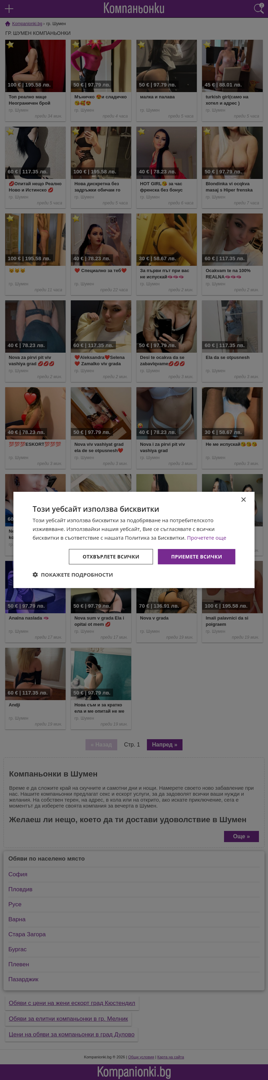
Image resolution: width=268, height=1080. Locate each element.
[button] (72, 574)
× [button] (243, 500)
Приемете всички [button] (196, 556)
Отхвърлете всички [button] (111, 556)
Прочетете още (206, 537)
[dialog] (133, 540)
